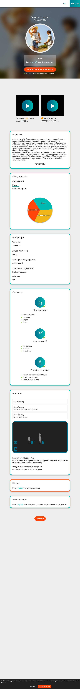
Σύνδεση (75, 4)
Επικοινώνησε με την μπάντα (40, 69)
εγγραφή (33, 62)
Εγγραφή (40, 518)
